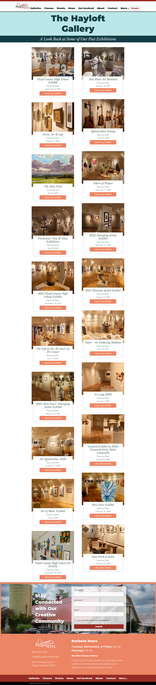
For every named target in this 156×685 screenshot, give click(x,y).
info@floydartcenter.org (45, 656)
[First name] (98, 594)
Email (76, 610)
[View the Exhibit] (53, 93)
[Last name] (98, 604)
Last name (78, 600)
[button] (61, 8)
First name (78, 590)
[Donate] (134, 8)
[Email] (98, 614)
